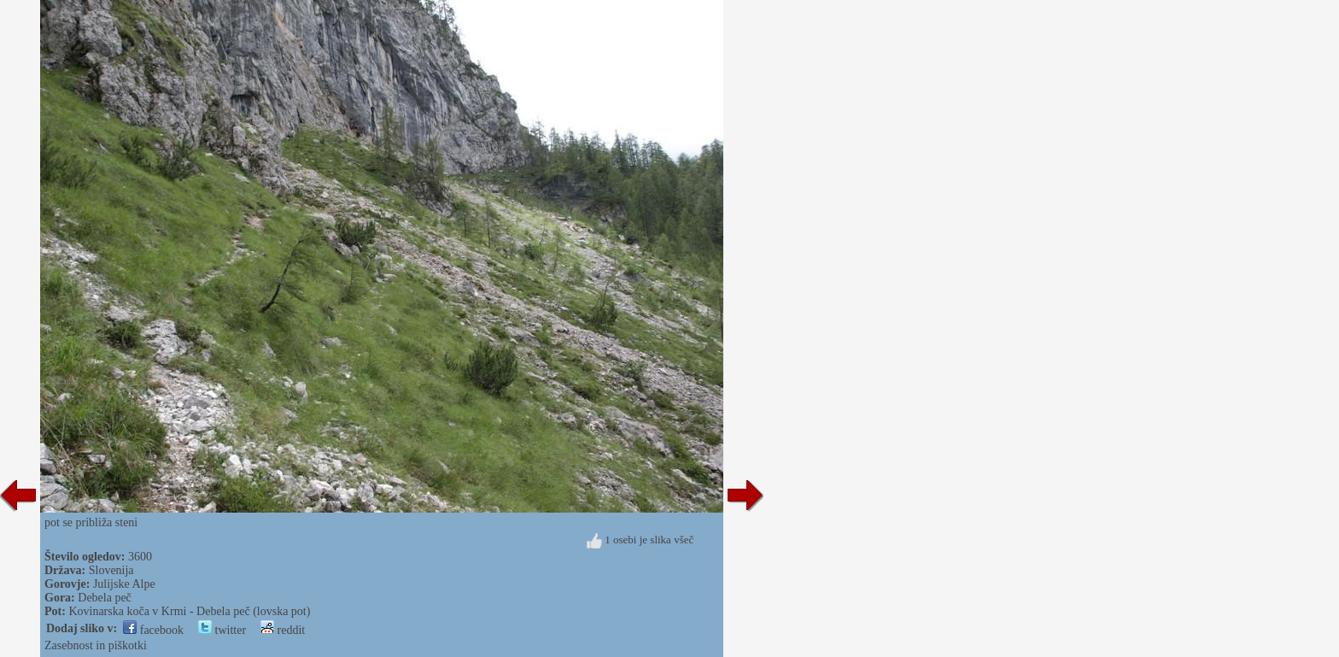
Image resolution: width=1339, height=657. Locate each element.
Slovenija (111, 570)
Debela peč (105, 597)
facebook (153, 630)
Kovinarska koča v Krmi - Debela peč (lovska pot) (189, 611)
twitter (222, 630)
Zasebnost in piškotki (95, 645)
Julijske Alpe (124, 584)
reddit (282, 630)
